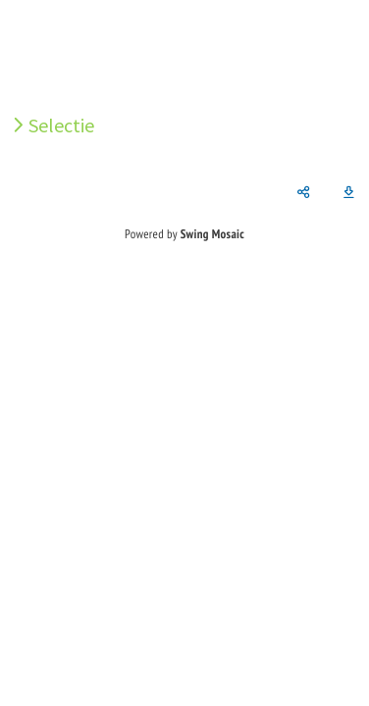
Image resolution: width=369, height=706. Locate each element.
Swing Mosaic (212, 234)
